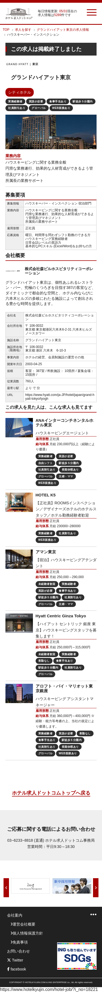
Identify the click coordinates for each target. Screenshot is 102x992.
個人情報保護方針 (28, 933)
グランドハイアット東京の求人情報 (63, 30)
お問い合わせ (18, 951)
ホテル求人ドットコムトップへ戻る (51, 793)
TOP (6, 30)
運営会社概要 (24, 924)
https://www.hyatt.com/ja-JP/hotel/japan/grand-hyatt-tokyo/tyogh (59, 397)
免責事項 (20, 942)
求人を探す (23, 30)
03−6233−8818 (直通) (25, 840)
